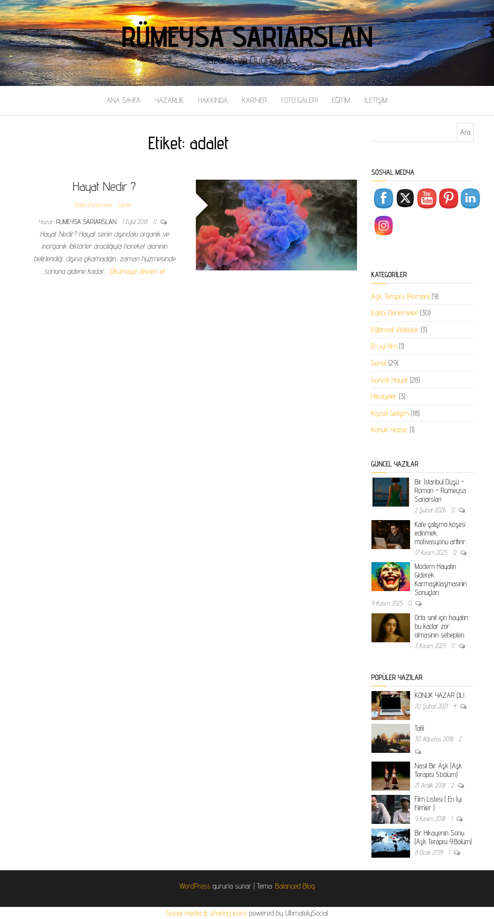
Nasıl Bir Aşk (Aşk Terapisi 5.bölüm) (438, 770)
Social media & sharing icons (207, 913)
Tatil (419, 728)
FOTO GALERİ (299, 100)
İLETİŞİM (375, 100)
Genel (124, 205)
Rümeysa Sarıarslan (247, 36)
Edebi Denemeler (93, 205)
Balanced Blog (295, 886)
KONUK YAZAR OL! (440, 695)
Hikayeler (384, 396)
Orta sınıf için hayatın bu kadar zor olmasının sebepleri (441, 626)
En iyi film (384, 346)
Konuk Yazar (389, 429)
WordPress (194, 886)
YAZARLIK (169, 100)
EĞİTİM (341, 100)
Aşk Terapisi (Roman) (400, 296)
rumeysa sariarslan (87, 222)
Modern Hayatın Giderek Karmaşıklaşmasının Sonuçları (441, 579)
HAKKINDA (213, 100)
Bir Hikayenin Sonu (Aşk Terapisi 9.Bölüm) (443, 837)
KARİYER (254, 100)
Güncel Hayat (389, 379)
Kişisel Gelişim (390, 413)
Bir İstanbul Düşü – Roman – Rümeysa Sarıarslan (440, 490)
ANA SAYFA (123, 100)
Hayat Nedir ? (104, 186)
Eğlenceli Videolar (395, 329)
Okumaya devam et (137, 271)
